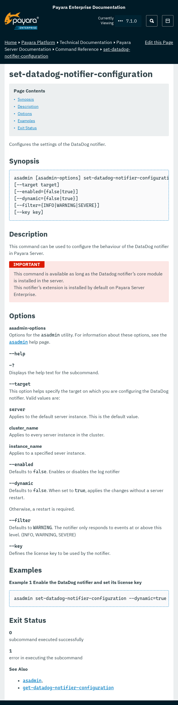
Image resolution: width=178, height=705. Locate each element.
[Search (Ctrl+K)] (151, 21)
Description (28, 106)
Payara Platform (38, 42)
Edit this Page (159, 42)
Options (25, 113)
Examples (26, 120)
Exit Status (27, 127)
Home (11, 42)
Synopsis (26, 99)
